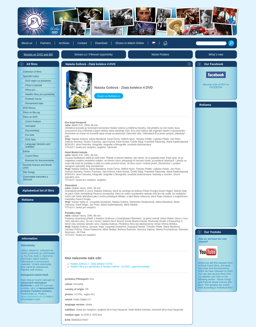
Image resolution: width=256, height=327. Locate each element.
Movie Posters (160, 54)
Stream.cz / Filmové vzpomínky (93, 54)
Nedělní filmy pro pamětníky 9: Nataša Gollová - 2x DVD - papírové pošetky (110, 266)
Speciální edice (31, 76)
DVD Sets (30, 139)
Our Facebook (213, 64)
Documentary (32, 130)
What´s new (216, 54)
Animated (30, 126)
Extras (26, 151)
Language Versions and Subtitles (37, 145)
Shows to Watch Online (129, 43)
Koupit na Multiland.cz (108, 96)
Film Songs (29, 172)
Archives (64, 43)
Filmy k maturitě (33, 85)
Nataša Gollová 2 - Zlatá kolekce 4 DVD (91, 264)
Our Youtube (212, 232)
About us (26, 43)
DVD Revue (29, 108)
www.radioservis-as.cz (33, 296)
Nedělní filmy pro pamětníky (40, 94)
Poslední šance (33, 99)
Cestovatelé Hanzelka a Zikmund (35, 178)
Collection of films (32, 71)
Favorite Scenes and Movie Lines (37, 166)
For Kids (29, 135)
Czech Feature (33, 121)
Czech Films (31, 156)
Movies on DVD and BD (38, 54)
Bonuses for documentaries (39, 160)
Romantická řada (34, 103)
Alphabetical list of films (38, 190)
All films (32, 64)
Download (101, 43)
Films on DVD (30, 117)
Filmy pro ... (31, 89)
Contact (82, 43)
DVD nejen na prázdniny (38, 80)
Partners (45, 43)
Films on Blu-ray (31, 112)
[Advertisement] (38, 217)
